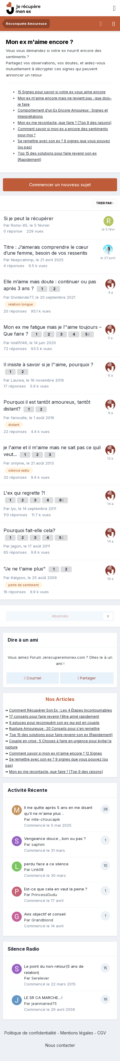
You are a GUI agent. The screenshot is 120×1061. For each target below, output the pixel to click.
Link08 (37, 869)
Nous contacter (60, 1045)
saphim (38, 844)
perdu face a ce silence (46, 863)
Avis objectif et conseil (45, 914)
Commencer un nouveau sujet (60, 184)
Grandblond (42, 920)
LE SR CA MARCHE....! (43, 997)
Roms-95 (19, 225)
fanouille (19, 417)
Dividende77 (22, 297)
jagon (16, 546)
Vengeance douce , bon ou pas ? (55, 838)
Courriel (32, 678)
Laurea (17, 380)
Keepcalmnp (22, 259)
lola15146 (19, 342)
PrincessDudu (44, 894)
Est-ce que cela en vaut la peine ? (55, 889)
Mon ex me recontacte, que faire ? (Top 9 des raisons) (64, 122)
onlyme (17, 463)
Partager (87, 678)
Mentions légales (76, 1032)
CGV (101, 1032)
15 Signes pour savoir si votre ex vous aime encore (62, 92)
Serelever (40, 978)
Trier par (105, 203)
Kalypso (18, 577)
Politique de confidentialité (30, 1032)
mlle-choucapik (45, 819)
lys (13, 508)
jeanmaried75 (44, 1003)
